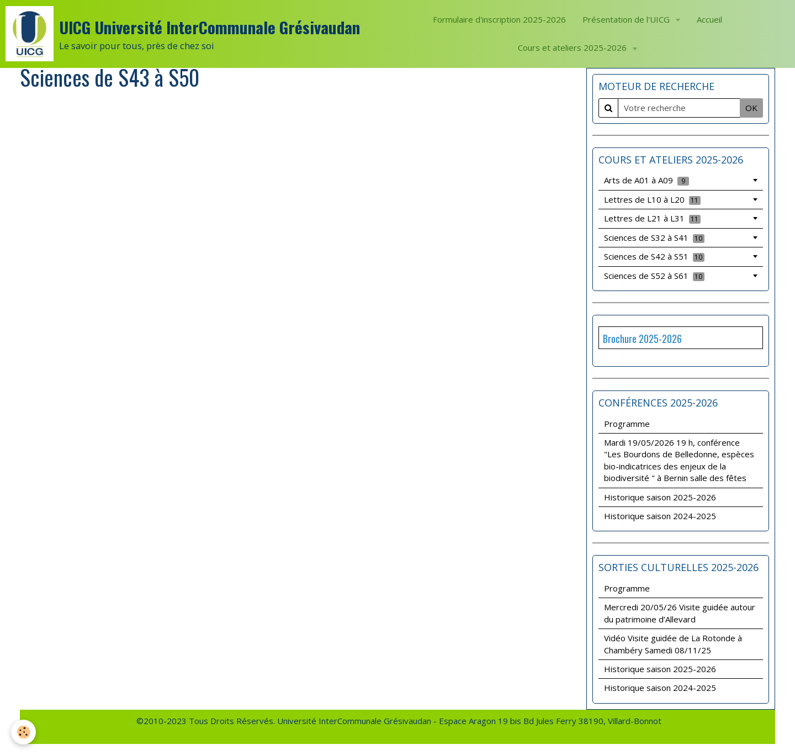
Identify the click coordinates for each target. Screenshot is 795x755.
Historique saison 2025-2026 (660, 497)
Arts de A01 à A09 (646, 180)
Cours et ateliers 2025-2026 (573, 47)
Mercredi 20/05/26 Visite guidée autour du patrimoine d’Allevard (679, 612)
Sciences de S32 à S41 (654, 237)
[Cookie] (23, 732)
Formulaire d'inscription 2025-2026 (499, 19)
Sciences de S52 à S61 (654, 275)
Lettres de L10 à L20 (652, 199)
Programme (627, 423)
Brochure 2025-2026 (642, 338)
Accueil (709, 19)
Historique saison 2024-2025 (660, 515)
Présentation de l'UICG (627, 19)
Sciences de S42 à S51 (654, 256)
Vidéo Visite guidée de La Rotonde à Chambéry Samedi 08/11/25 (673, 643)
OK (751, 107)
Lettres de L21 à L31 (652, 218)
